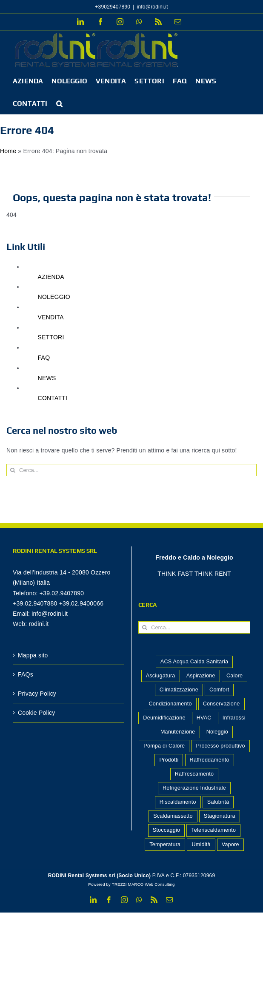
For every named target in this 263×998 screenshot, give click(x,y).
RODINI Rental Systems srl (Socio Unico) (99, 876)
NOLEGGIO (54, 296)
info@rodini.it (152, 7)
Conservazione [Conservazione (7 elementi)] (221, 704)
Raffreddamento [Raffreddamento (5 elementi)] (209, 760)
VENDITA (51, 317)
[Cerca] (12, 470)
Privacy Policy (37, 693)
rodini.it (39, 623)
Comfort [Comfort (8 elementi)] (219, 690)
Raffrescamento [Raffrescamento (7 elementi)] (194, 774)
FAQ (44, 357)
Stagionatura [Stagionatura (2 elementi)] (219, 816)
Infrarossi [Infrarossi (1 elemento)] (234, 718)
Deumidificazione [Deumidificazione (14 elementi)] (164, 718)
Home (8, 151)
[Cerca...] (131, 470)
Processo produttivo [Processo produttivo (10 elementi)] (220, 746)
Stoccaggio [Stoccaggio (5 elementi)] (166, 830)
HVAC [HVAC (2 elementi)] (204, 718)
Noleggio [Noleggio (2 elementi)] (217, 732)
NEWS (47, 378)
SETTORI (51, 337)
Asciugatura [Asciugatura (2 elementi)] (160, 676)
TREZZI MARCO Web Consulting (143, 884)
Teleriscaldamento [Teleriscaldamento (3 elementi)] (213, 830)
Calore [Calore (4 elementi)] (234, 676)
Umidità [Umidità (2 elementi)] (201, 844)
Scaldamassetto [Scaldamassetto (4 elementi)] (173, 816)
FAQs (25, 674)
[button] (59, 103)
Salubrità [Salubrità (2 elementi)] (218, 802)
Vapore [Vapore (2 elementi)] (230, 844)
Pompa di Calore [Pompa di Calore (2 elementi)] (164, 746)
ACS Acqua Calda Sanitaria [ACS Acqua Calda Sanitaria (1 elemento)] (194, 662)
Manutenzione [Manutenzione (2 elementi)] (177, 732)
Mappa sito (33, 655)
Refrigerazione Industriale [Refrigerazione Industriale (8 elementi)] (194, 788)
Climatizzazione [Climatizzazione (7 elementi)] (179, 690)
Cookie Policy (36, 712)
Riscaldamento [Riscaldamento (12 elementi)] (178, 802)
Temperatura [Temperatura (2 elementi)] (164, 844)
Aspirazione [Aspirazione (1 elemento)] (200, 676)
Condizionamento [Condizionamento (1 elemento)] (170, 704)
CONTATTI (53, 398)
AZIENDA (51, 276)
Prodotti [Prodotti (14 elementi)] (168, 760)
